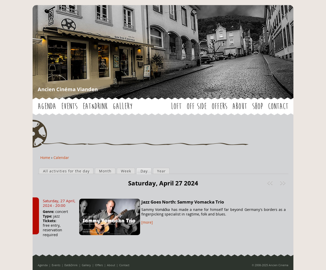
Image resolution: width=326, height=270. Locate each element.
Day (146, 170)
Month (105, 171)
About (239, 106)
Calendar (61, 157)
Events (69, 106)
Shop (257, 106)
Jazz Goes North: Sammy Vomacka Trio (182, 202)
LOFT (176, 106)
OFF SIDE (197, 106)
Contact (278, 106)
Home (45, 157)
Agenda (47, 106)
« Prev (270, 183)
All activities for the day (66, 171)
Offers (219, 106)
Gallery (122, 106)
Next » (283, 183)
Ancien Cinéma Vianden (68, 89)
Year (161, 171)
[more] (147, 222)
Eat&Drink (95, 106)
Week (126, 171)
